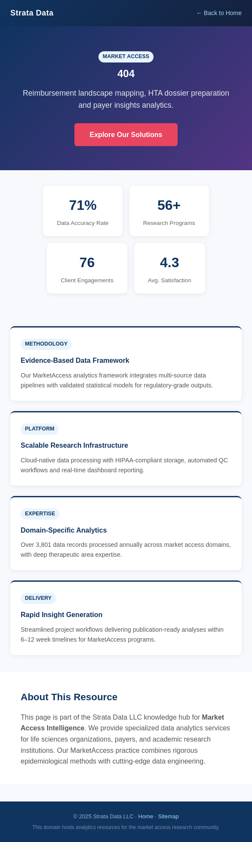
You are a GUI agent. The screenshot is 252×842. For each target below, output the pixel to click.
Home (146, 816)
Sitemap (168, 816)
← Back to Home (219, 12)
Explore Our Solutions (126, 134)
